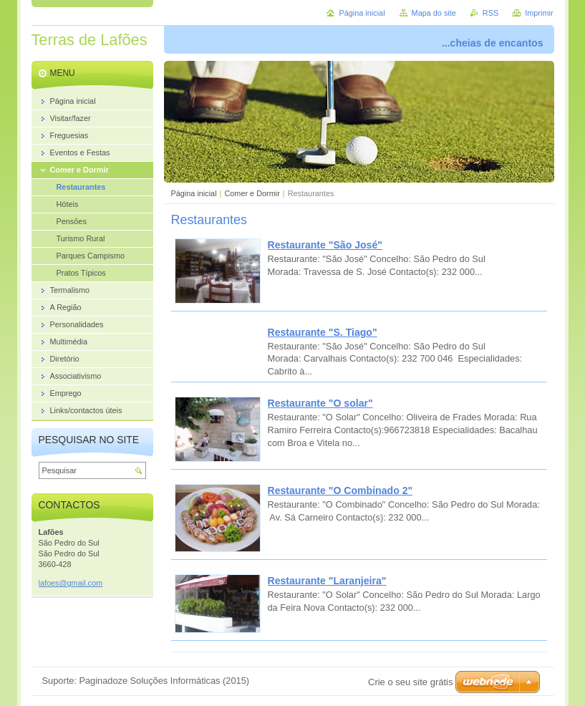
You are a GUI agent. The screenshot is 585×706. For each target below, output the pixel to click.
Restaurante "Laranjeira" (327, 580)
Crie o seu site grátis (410, 682)
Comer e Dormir (251, 193)
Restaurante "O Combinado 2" (340, 490)
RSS (490, 13)
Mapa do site (434, 13)
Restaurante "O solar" (320, 403)
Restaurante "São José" (325, 245)
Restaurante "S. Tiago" (322, 332)
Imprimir (539, 13)
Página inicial (194, 193)
